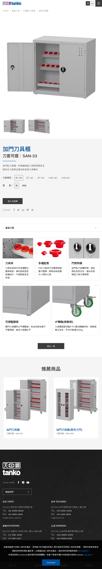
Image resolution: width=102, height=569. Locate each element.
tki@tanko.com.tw (12, 518)
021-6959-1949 (65, 535)
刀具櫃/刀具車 (29, 11)
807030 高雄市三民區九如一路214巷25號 (22, 531)
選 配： (8, 185)
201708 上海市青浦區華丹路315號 (67, 531)
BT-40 (29, 178)
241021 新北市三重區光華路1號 (17, 507)
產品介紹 (16, 11)
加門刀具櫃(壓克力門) (69, 429)
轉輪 (24, 185)
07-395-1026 (15, 535)
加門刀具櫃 (43, 11)
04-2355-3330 (64, 510)
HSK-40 (53, 178)
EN (92, 3)
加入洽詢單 (13, 201)
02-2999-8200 (16, 510)
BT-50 (41, 178)
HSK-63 (65, 178)
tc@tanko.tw (57, 518)
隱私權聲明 (83, 551)
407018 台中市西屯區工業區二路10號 (68, 507)
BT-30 (19, 178)
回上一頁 (51, 346)
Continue (51, 562)
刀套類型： (8, 177)
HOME (5, 11)
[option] (51, 63)
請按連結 (88, 555)
